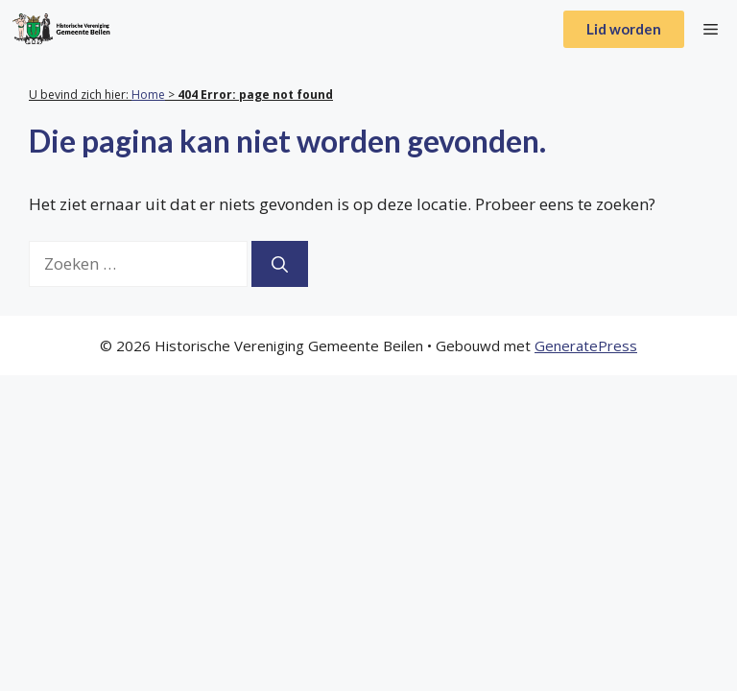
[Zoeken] (279, 264)
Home (148, 94)
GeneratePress (586, 345)
